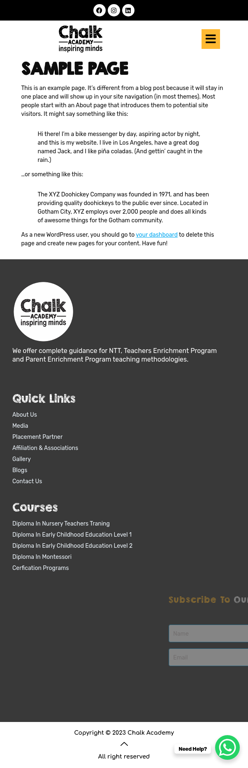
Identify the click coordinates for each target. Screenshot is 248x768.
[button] (211, 39)
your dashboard (157, 234)
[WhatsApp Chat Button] (227, 747)
